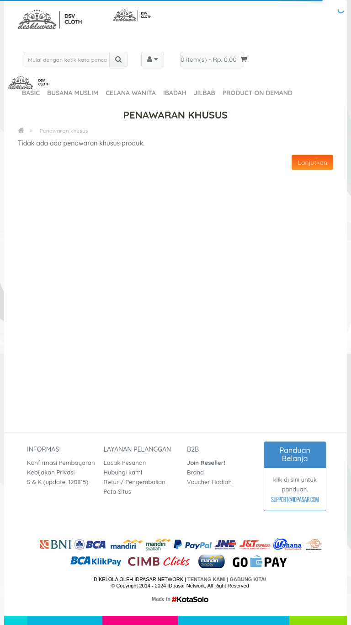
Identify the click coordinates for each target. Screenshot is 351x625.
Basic (31, 93)
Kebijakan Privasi (50, 472)
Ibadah (174, 93)
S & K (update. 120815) (57, 481)
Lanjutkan (312, 162)
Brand (195, 472)
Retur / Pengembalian (134, 481)
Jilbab (204, 93)
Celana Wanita (131, 93)
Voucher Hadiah (209, 481)
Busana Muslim (72, 93)
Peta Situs (117, 491)
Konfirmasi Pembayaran (61, 462)
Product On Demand (257, 93)
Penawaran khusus (64, 130)
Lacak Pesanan (125, 462)
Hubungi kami (123, 472)
